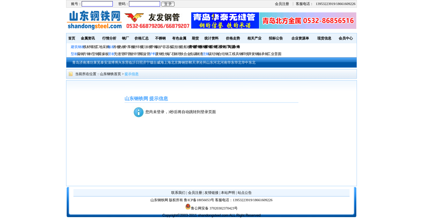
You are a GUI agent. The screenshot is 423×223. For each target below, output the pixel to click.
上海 (167, 62)
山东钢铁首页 (110, 74)
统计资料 (211, 38)
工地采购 (102, 47)
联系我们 (178, 193)
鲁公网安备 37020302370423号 (211, 208)
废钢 (158, 54)
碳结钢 (213, 54)
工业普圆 (274, 54)
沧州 (202, 62)
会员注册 (282, 4)
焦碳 (193, 54)
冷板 (116, 47)
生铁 (165, 54)
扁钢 (80, 54)
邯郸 (188, 62)
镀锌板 (137, 47)
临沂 (132, 62)
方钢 (86, 54)
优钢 (205, 54)
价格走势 (233, 38)
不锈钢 (160, 38)
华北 (237, 62)
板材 (111, 47)
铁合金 (185, 54)
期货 (195, 38)
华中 (245, 62)
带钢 (153, 47)
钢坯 (177, 54)
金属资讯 (88, 38)
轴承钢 (263, 54)
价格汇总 (142, 38)
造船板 (185, 47)
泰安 (104, 62)
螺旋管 (145, 54)
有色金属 (179, 38)
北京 (174, 62)
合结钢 (223, 54)
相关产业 (254, 38)
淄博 (111, 62)
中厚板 (129, 47)
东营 (125, 62)
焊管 (127, 54)
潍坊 (89, 62)
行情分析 (109, 38)
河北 (216, 62)
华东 (230, 62)
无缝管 (119, 54)
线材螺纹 (90, 47)
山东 (209, 62)
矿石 (171, 54)
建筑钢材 (78, 47)
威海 (160, 62)
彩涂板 (146, 47)
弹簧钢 (253, 54)
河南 (223, 62)
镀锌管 (135, 54)
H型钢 (94, 54)
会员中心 (346, 38)
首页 (71, 38)
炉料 (152, 54)
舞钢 (181, 62)
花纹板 (176, 47)
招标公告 (276, 38)
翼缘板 (103, 54)
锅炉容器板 (164, 47)
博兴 (118, 62)
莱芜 (96, 62)
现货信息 (324, 38)
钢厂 (125, 38)
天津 (195, 62)
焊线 (245, 54)
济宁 (146, 62)
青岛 (75, 62)
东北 (252, 62)
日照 (139, 62)
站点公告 (245, 193)
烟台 (153, 62)
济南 (82, 62)
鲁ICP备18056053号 (199, 200)
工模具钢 (235, 54)
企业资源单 (300, 38)
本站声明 (228, 193)
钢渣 (199, 54)
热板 (121, 47)
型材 (74, 54)
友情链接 (211, 193)
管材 (111, 54)
